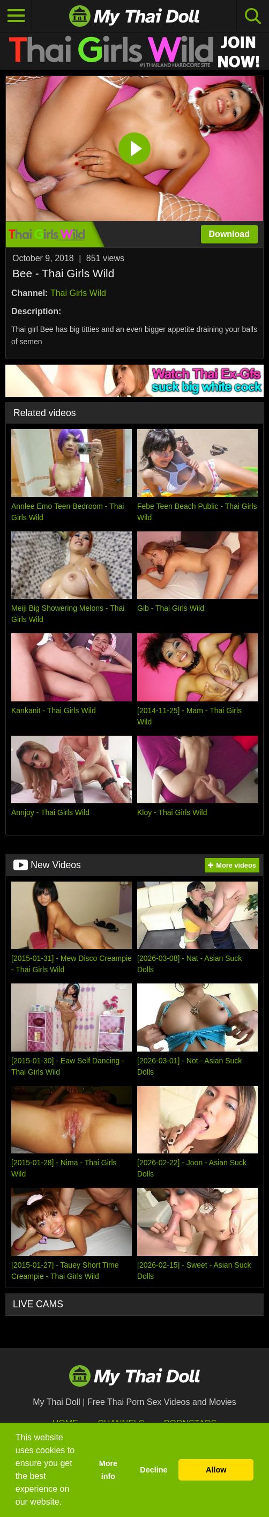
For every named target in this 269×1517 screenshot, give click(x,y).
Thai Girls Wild (78, 293)
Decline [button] (153, 1470)
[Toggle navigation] (16, 16)
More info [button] (108, 1470)
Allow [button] (216, 1470)
